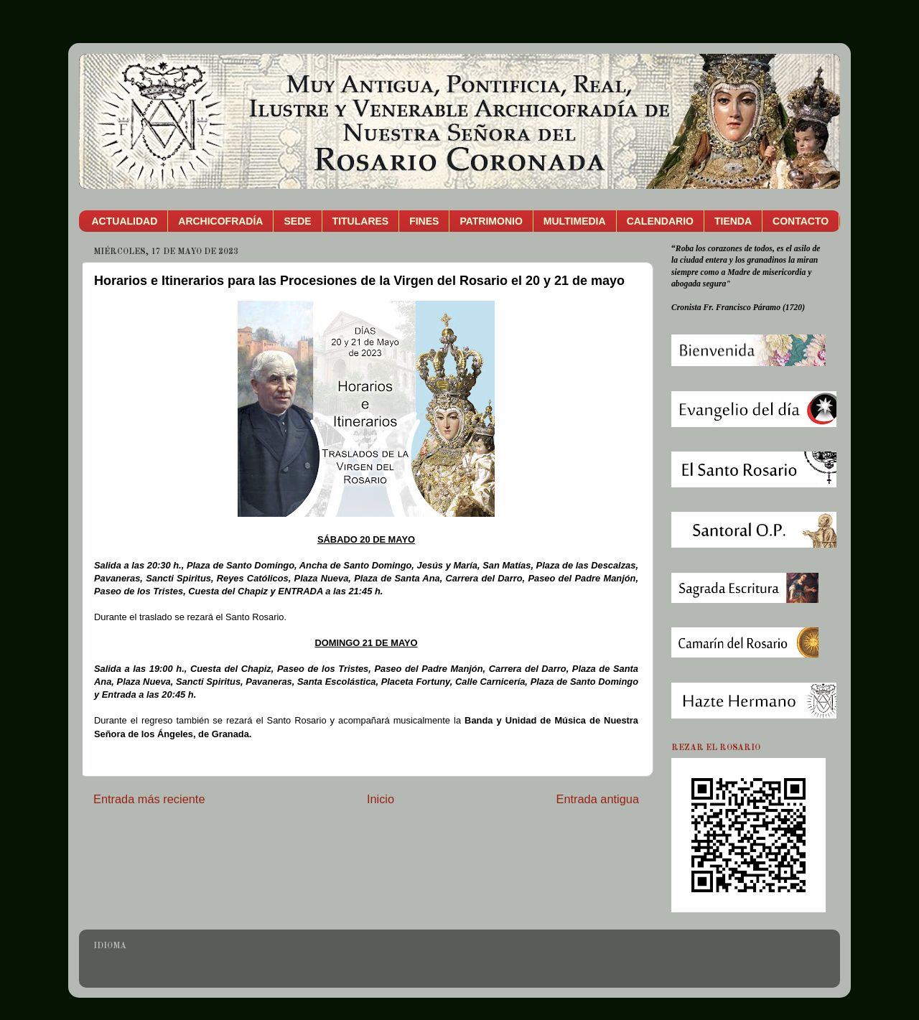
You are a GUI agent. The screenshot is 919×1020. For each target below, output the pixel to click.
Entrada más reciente (149, 798)
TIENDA (733, 221)
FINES (424, 221)
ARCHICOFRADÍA (220, 221)
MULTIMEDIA (575, 221)
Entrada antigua (597, 798)
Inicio (380, 798)
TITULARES (360, 221)
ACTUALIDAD (125, 221)
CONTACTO (801, 221)
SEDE (297, 221)
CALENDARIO (660, 221)
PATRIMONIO (491, 221)
